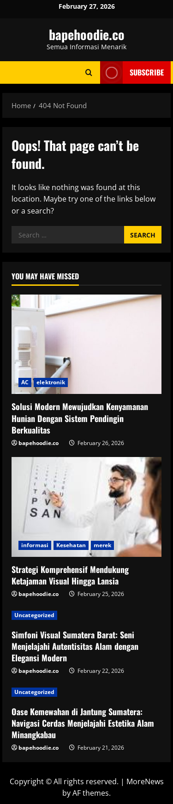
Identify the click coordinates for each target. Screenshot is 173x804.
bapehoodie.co (87, 34)
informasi (34, 545)
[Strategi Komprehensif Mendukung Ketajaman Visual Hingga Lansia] (86, 507)
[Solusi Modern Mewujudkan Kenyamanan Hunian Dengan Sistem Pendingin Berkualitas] (86, 344)
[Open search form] (88, 72)
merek (103, 545)
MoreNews (145, 781)
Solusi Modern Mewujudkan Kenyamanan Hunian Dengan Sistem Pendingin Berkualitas (80, 417)
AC (25, 382)
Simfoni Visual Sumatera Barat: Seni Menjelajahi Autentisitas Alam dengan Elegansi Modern (75, 646)
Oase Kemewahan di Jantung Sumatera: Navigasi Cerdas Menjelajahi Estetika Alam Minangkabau (83, 723)
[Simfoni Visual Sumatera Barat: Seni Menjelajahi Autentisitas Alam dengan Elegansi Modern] (86, 615)
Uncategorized (34, 615)
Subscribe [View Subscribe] (132, 72)
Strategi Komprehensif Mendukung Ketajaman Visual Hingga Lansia (70, 575)
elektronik (50, 382)
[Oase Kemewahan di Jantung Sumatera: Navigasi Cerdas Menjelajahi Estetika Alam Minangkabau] (86, 692)
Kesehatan (71, 545)
